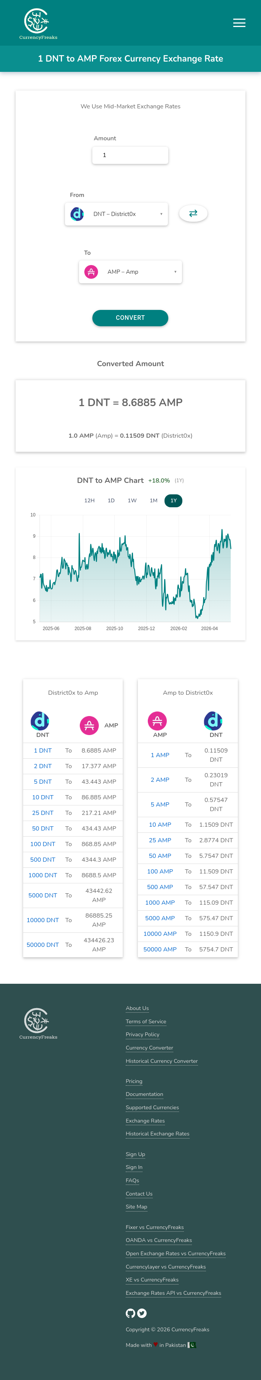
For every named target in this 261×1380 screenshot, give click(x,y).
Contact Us (139, 1193)
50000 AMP (160, 949)
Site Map (136, 1206)
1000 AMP (160, 903)
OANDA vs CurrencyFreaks (159, 1240)
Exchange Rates (145, 1120)
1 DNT (43, 750)
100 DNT (42, 844)
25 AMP (160, 840)
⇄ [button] (193, 213)
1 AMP (159, 755)
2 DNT (43, 766)
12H (89, 500)
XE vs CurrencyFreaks (152, 1279)
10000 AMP (160, 934)
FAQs (132, 1180)
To (87, 253)
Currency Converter (149, 1047)
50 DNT (43, 828)
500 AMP (160, 887)
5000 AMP (160, 918)
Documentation (144, 1094)
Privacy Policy (143, 1034)
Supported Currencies (152, 1107)
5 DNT (43, 782)
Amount (105, 138)
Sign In (134, 1167)
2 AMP (159, 780)
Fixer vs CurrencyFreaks (155, 1227)
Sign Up (135, 1154)
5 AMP (159, 804)
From (77, 195)
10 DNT (43, 797)
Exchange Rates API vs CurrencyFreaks (173, 1293)
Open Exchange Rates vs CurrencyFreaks (176, 1253)
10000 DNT (43, 920)
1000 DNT (42, 875)
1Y (173, 500)
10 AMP (160, 825)
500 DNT (42, 860)
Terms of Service (146, 1021)
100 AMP (160, 871)
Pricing (134, 1081)
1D (111, 500)
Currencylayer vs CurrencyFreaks (166, 1266)
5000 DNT (42, 895)
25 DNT (43, 813)
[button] (239, 23)
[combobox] (116, 214)
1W (132, 500)
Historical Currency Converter (162, 1061)
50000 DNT (43, 945)
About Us (137, 1008)
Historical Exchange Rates (158, 1133)
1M (153, 500)
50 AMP (160, 856)
